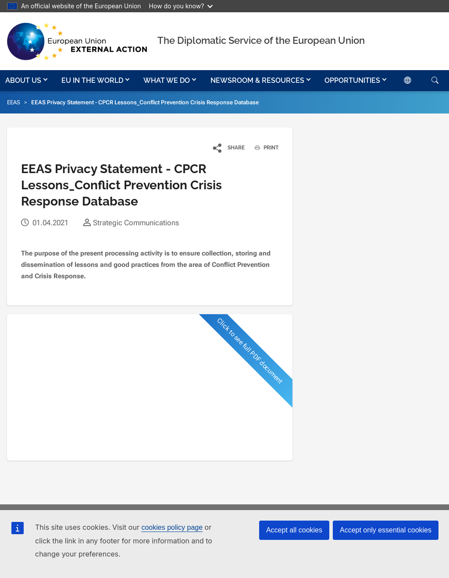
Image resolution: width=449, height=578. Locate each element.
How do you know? (181, 6)
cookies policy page (172, 527)
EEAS (13, 102)
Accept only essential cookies (385, 530)
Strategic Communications (136, 222)
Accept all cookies (294, 530)
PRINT (263, 148)
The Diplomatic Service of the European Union (261, 40)
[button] (27, 80)
